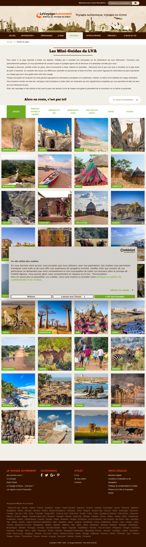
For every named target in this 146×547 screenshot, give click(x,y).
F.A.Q (76, 475)
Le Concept (11, 479)
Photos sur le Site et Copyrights (120, 490)
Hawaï (56, 519)
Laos (122, 522)
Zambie (78, 536)
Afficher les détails (119, 290)
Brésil (79, 511)
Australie (97, 508)
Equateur (51, 516)
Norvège (40, 528)
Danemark (134, 513)
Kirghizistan (105, 522)
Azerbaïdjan (108, 508)
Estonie (68, 516)
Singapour (29, 533)
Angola (57, 508)
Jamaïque (62, 522)
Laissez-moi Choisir (73, 296)
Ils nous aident (80, 479)
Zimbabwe (87, 536)
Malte (79, 525)
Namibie (22, 528)
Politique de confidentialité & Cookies (123, 486)
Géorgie (49, 519)
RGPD (110, 493)
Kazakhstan (88, 522)
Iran (8, 522)
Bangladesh (11, 511)
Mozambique (12, 528)
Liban (136, 522)
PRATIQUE (112, 36)
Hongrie (73, 519)
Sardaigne (116, 531)
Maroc (85, 525)
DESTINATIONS (28, 36)
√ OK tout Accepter (114, 296)
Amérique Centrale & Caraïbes (35, 112)
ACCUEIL (12, 36)
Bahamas (125, 508)
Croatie (83, 513)
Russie (50, 531)
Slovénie (38, 533)
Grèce (124, 516)
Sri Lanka (47, 533)
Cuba (96, 513)
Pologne (126, 528)
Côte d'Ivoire (123, 513)
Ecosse (17, 516)
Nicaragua (31, 528)
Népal (64, 528)
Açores (117, 508)
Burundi (108, 511)
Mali (73, 525)
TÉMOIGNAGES (46, 36)
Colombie (39, 513)
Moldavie (113, 525)
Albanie (25, 508)
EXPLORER (74, 36)
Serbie (124, 531)
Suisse (55, 533)
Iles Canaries (109, 519)
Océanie (129, 112)
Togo (128, 533)
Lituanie (10, 525)
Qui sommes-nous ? (15, 475)
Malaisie (56, 525)
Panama (93, 528)
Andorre (40, 508)
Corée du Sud (61, 513)
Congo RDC (49, 513)
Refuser (31, 296)
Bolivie (45, 511)
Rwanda (58, 531)
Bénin (115, 511)
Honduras (64, 519)
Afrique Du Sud (14, 508)
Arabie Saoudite (68, 508)
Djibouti (10, 516)
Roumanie (42, 531)
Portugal (19, 531)
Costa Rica (73, 513)
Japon (70, 522)
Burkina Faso (97, 511)
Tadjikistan (95, 533)
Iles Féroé (120, 519)
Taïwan (112, 533)
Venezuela (61, 536)
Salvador (106, 531)
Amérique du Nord (73, 111)
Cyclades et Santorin (108, 513)
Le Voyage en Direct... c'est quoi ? (20, 486)
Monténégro (133, 525)
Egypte (25, 516)
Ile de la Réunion (95, 519)
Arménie (89, 508)
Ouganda (72, 528)
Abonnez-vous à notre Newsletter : (93, 3)
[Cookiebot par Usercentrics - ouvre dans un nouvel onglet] (122, 251)
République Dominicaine (73, 531)
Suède (77, 533)
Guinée (20, 519)
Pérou (27, 531)
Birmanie (36, 511)
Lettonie (129, 522)
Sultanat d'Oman (66, 533)
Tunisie (17, 536)
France (103, 516)
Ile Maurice (82, 519)
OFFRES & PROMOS (93, 36)
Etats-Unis (77, 516)
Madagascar (38, 525)
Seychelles (133, 531)
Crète (89, 513)
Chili (25, 513)
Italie (55, 522)
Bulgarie (87, 511)
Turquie (37, 536)
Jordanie (78, 522)
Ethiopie (86, 516)
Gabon (110, 516)
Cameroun (134, 511)
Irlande (14, 522)
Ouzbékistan (83, 528)
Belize (20, 511)
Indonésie (134, 519)
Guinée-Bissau (30, 519)
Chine (31, 513)
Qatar (34, 531)
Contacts (77, 482)
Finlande (94, 516)
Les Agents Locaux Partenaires (19, 490)
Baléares (134, 508)
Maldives (65, 525)
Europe (111, 112)
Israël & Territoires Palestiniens (38, 522)
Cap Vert (18, 513)
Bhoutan (28, 511)
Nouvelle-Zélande (53, 528)
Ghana (117, 516)
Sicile (9, 533)
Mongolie (122, 525)
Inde (127, 519)
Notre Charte (12, 482)
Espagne (60, 516)
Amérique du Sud (54, 111)
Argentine (80, 508)
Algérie (32, 508)
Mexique (104, 525)
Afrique (16, 112)
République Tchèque (93, 531)
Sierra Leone (18, 533)
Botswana (71, 511)
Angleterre (49, 508)
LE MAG (61, 36)
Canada (10, 513)
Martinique (94, 525)
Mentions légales (115, 475)
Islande (22, 522)
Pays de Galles (104, 528)
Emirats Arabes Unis (37, 516)
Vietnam (70, 536)
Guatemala (11, 519)
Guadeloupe (133, 516)
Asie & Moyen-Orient (92, 111)
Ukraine (44, 536)
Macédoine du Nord (23, 525)
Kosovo (115, 522)
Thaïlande (121, 533)
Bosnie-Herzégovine (57, 511)
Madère (48, 525)
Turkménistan (26, 536)
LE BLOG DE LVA (130, 36)
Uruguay (52, 536)
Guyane (41, 519)
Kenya (96, 522)
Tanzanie (104, 533)
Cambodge (123, 511)
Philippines (116, 528)
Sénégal (85, 533)
